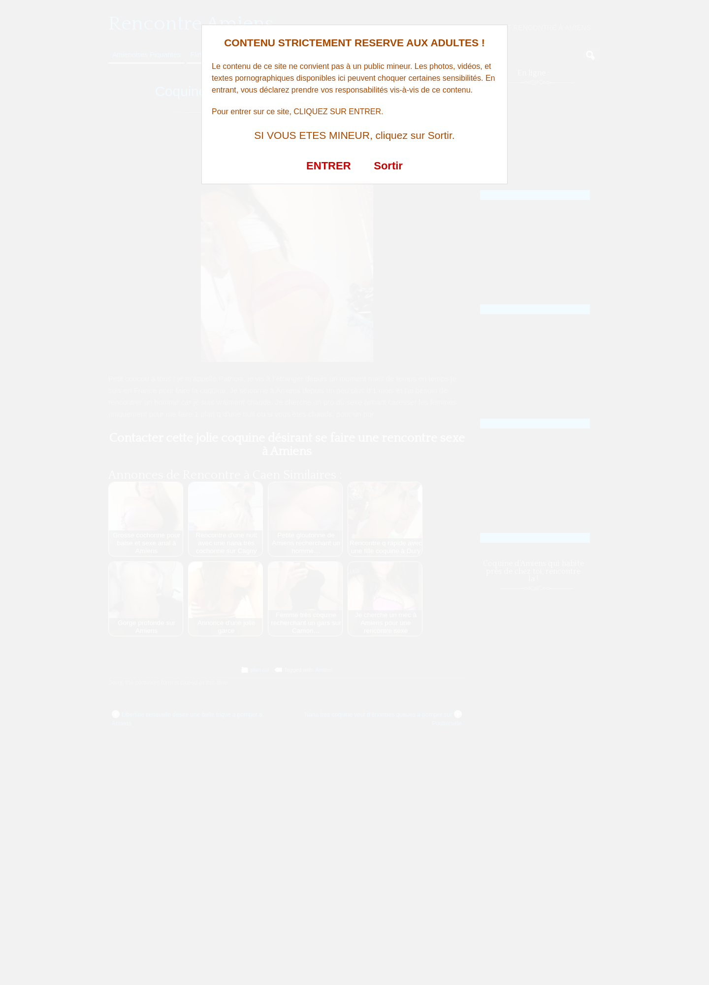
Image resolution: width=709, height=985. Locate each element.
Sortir (388, 166)
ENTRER (328, 166)
